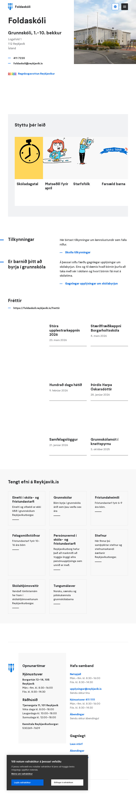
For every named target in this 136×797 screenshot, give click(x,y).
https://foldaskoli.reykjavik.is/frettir (29, 320)
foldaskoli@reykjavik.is (28, 63)
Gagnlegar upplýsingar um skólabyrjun (91, 295)
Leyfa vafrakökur (22, 782)
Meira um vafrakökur (22, 774)
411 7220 (19, 58)
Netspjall (88, 678)
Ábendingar (88, 716)
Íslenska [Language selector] (115, 6)
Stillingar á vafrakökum (63, 782)
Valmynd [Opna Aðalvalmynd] (124, 6)
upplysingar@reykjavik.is (88, 691)
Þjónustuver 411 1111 (88, 704)
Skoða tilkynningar (77, 264)
